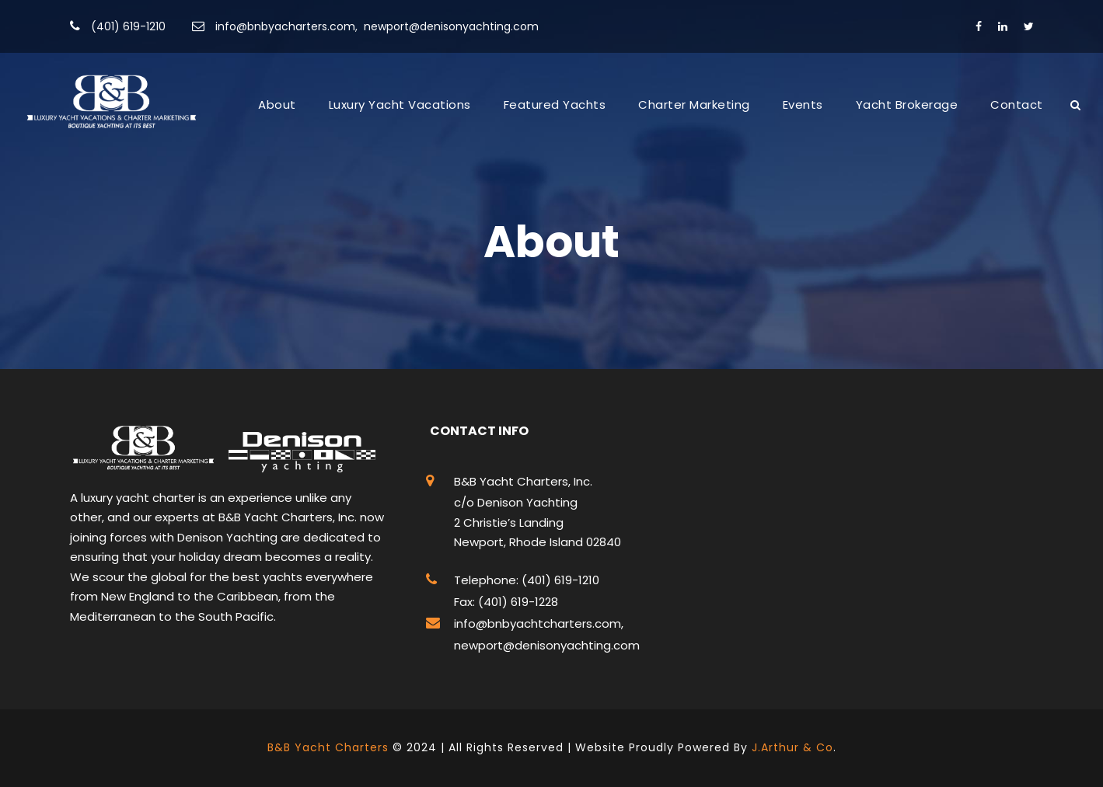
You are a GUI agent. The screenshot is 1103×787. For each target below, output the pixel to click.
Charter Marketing (694, 104)
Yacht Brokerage (907, 104)
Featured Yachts (555, 104)
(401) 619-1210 (128, 26)
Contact (1016, 104)
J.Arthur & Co (792, 747)
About (277, 104)
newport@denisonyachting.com (451, 26)
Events (803, 104)
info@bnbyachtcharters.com (537, 623)
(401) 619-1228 (516, 602)
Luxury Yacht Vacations (400, 104)
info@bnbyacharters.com (285, 26)
